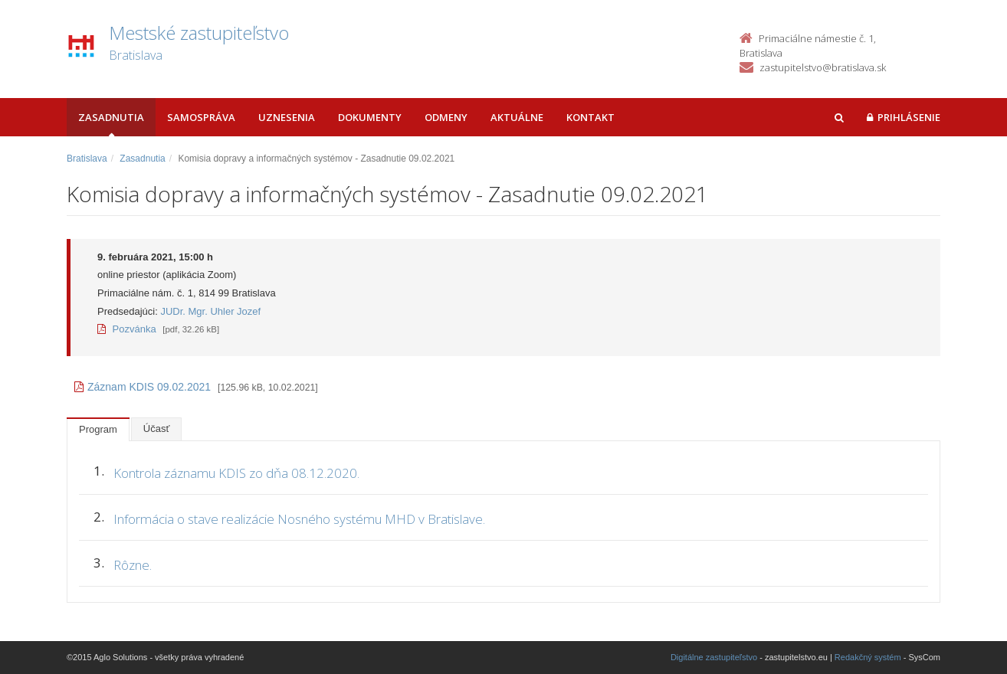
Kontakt (590, 117)
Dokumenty (370, 117)
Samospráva (201, 117)
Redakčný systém (868, 657)
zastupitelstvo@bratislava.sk (822, 67)
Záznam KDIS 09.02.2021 (142, 387)
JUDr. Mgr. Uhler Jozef (210, 311)
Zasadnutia (111, 117)
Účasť (156, 428)
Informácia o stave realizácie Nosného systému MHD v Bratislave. (299, 519)
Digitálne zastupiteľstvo (714, 657)
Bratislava (87, 158)
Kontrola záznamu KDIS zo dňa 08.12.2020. (236, 473)
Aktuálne (516, 117)
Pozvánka (126, 329)
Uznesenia (286, 117)
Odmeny (446, 117)
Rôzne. (132, 565)
